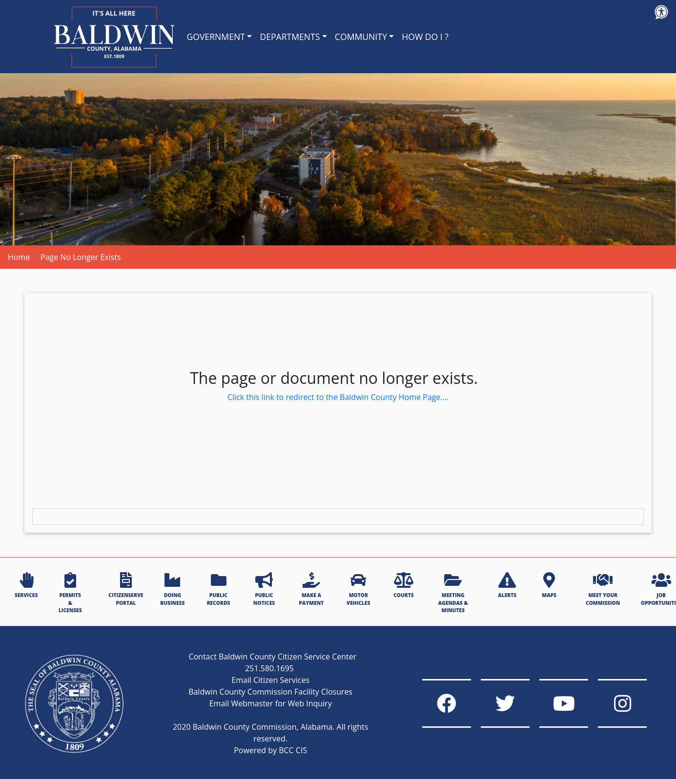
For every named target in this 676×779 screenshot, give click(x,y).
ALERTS (507, 585)
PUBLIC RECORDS (218, 589)
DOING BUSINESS (172, 589)
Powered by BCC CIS (270, 750)
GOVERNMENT (216, 36)
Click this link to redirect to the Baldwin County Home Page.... (338, 397)
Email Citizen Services (270, 680)
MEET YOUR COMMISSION (603, 589)
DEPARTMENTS (290, 36)
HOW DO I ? (425, 36)
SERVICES (26, 585)
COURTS (403, 585)
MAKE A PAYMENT (311, 589)
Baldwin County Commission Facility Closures (270, 691)
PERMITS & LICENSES (70, 593)
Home (19, 257)
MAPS (549, 585)
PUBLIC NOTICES (264, 589)
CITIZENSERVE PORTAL (125, 589)
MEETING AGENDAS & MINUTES (453, 593)
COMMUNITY (361, 36)
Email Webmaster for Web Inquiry (270, 703)
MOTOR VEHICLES (358, 589)
